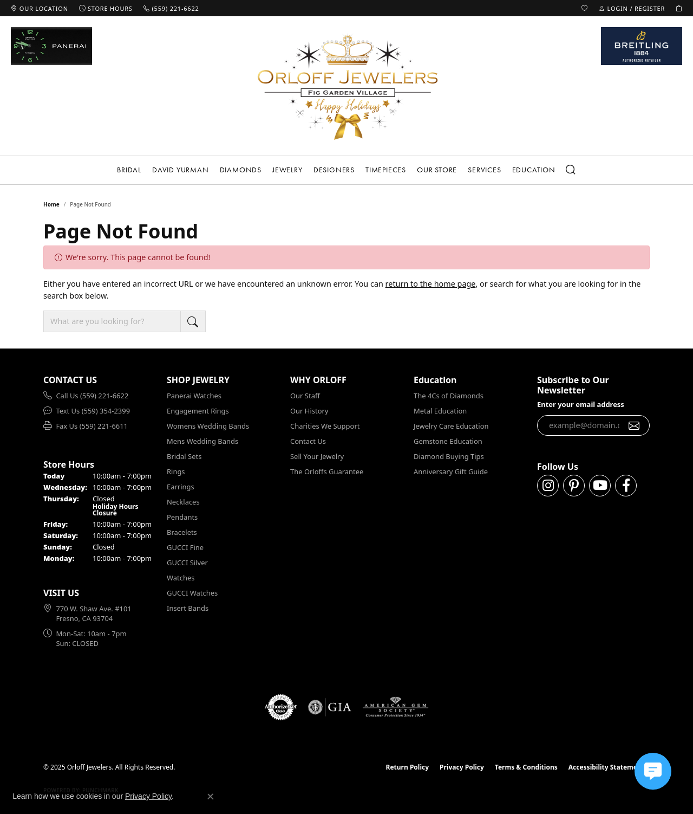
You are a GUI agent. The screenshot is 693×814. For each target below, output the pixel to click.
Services (484, 170)
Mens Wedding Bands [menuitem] (202, 441)
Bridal (129, 170)
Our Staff (305, 395)
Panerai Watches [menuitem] (194, 395)
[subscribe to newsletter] (634, 425)
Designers (334, 170)
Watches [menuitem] (180, 578)
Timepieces (385, 170)
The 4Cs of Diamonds (448, 395)
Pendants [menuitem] (182, 517)
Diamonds (240, 170)
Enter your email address (580, 404)
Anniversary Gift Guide (451, 471)
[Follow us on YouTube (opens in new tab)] (600, 485)
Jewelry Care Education (451, 426)
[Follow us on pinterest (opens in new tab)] (574, 485)
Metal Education (440, 411)
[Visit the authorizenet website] (281, 707)
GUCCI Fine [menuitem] (185, 547)
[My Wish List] (584, 8)
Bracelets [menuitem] (182, 532)
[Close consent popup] (210, 796)
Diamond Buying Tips (449, 456)
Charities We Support (324, 426)
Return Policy (407, 767)
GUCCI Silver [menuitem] (187, 562)
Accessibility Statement (606, 767)
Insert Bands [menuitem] (187, 608)
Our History (309, 411)
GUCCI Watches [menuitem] (192, 593)
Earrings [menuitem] (180, 487)
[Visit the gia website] (329, 707)
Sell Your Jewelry (317, 456)
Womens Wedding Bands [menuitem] (208, 426)
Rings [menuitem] (176, 471)
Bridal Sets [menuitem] (184, 456)
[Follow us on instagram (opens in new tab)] (548, 485)
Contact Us (308, 441)
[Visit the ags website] (395, 707)
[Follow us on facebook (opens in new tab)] (626, 485)
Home (51, 204)
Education (533, 170)
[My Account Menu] (632, 8)
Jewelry (287, 170)
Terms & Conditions (526, 767)
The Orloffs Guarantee (326, 471)
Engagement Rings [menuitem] (198, 411)
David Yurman (180, 170)
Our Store (437, 170)
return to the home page (430, 284)
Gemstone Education (448, 441)
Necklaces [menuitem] (183, 502)
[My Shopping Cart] (679, 8)
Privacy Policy (462, 767)
